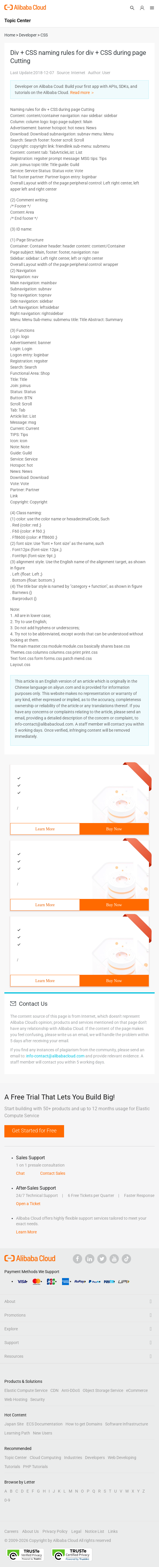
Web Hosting (15, 1399)
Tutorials (12, 1466)
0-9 (7, 1500)
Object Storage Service (103, 1390)
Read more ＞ (82, 92)
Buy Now (114, 829)
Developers (95, 1457)
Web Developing (122, 1457)
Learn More (44, 829)
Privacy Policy (55, 1531)
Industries (73, 1457)
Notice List (94, 1531)
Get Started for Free (34, 1130)
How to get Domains (84, 1424)
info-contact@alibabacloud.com (55, 1056)
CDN (54, 1390)
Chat (20, 1173)
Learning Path (17, 1433)
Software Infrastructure (126, 1424)
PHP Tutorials (35, 1466)
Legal (76, 1531)
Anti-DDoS (70, 1390)
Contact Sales (52, 1173)
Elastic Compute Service (25, 1390)
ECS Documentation (45, 1424)
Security (37, 1399)
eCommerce (137, 1390)
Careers (11, 1531)
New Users (42, 1433)
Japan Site (14, 1424)
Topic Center (15, 1457)
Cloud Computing (45, 1457)
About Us (30, 1531)
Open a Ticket (28, 1203)
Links (113, 1531)
